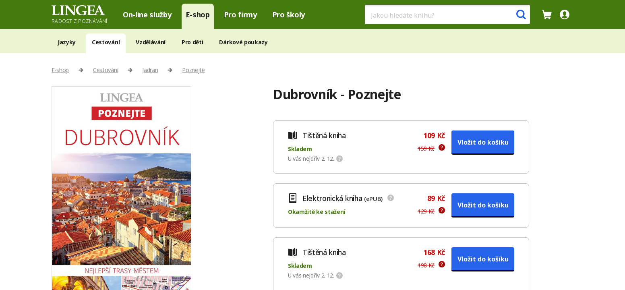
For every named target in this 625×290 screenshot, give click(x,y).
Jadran (150, 70)
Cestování (106, 42)
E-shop (198, 14)
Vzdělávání (151, 42)
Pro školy (288, 14)
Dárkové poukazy (243, 42)
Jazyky (67, 42)
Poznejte (193, 70)
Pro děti (192, 42)
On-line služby (147, 14)
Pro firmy (240, 14)
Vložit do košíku (483, 142)
